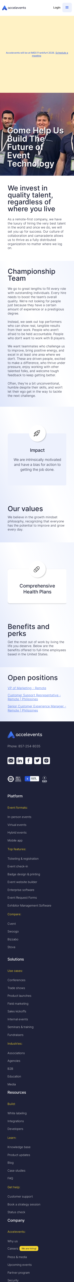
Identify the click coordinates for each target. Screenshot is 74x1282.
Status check (16, 1212)
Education (14, 1076)
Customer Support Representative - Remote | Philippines (34, 697)
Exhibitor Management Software (29, 905)
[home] (25, 8)
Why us (12, 1241)
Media (11, 1084)
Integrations (15, 1121)
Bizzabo (12, 939)
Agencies (13, 1061)
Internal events (17, 1019)
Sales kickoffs (16, 1011)
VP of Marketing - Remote (27, 688)
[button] (67, 7)
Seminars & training (20, 1027)
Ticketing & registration (23, 858)
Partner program (18, 1272)
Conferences (16, 980)
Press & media (17, 1257)
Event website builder (22, 882)
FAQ (10, 1178)
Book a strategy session (23, 1204)
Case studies (16, 1170)
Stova (11, 947)
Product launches (19, 996)
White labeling (17, 1113)
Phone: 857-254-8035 (23, 746)
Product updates (18, 1155)
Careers (12, 1248)
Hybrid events (17, 832)
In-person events (19, 817)
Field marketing (17, 1003)
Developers (15, 1129)
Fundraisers (15, 1035)
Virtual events (16, 825)
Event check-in (17, 866)
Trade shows (16, 988)
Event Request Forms (22, 897)
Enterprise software (20, 890)
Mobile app (14, 840)
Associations (16, 1053)
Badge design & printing (23, 874)
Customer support (20, 1196)
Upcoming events (19, 1265)
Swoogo (13, 931)
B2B (10, 1069)
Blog (10, 1163)
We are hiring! (29, 1248)
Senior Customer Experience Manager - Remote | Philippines (37, 708)
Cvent (11, 924)
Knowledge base (19, 1147)
